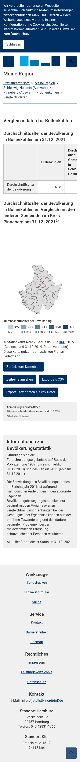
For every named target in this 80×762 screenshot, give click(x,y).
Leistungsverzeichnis (36, 672)
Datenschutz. (20, 34)
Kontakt (37, 622)
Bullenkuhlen (49, 92)
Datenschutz (36, 682)
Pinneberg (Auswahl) (18, 92)
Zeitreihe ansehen (19, 379)
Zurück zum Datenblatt (23, 367)
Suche (36, 602)
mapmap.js (38, 352)
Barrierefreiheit (37, 632)
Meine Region (45, 83)
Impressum (36, 662)
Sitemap (36, 642)
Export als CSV (53, 379)
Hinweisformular (36, 592)
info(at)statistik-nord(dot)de (42, 701)
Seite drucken (37, 583)
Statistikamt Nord (16, 83)
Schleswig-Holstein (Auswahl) (25, 88)
